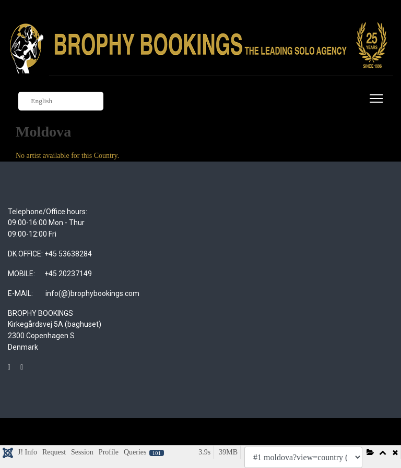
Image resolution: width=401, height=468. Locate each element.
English (36, 101)
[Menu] (374, 105)
